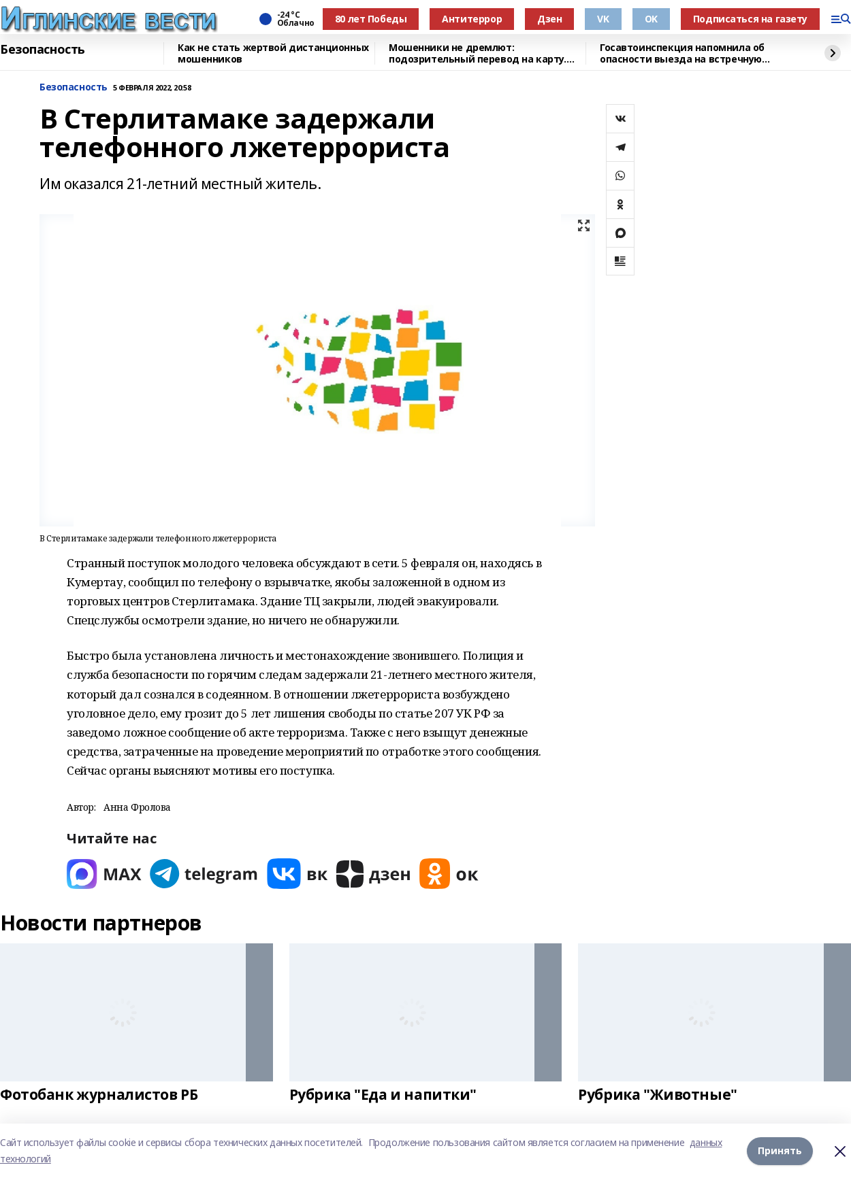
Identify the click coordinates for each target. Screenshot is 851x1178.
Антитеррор (472, 18)
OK (651, 18)
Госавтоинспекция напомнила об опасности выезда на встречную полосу (682, 53)
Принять (780, 1150)
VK (603, 18)
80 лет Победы (371, 18)
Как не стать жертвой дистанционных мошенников (273, 53)
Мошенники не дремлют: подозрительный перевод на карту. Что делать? (477, 53)
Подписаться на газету (750, 18)
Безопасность (42, 49)
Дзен (549, 18)
